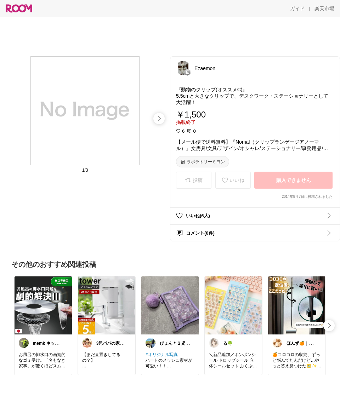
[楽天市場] (324, 8)
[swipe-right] (159, 118)
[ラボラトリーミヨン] (202, 161)
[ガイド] (297, 8)
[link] (43, 305)
